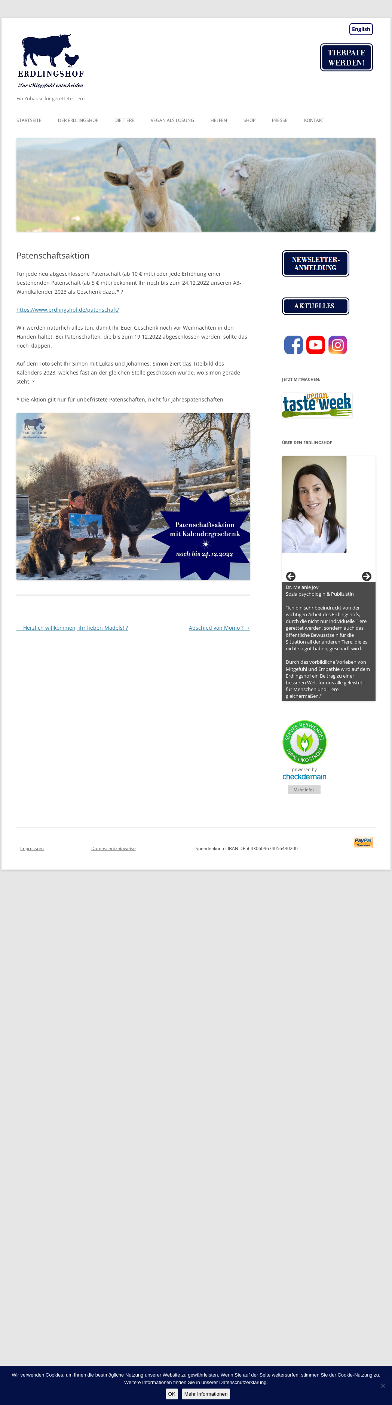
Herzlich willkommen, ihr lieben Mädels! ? (72, 627)
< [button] (291, 577)
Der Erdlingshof (78, 120)
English (361, 29)
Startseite (29, 120)
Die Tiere (124, 120)
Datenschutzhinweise (113, 848)
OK (171, 1394)
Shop (249, 120)
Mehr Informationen (206, 1394)
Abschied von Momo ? (219, 627)
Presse (280, 120)
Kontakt (314, 120)
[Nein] (382, 1385)
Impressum (32, 848)
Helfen (219, 120)
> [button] (366, 577)
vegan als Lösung (172, 120)
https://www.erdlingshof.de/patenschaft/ (67, 309)
